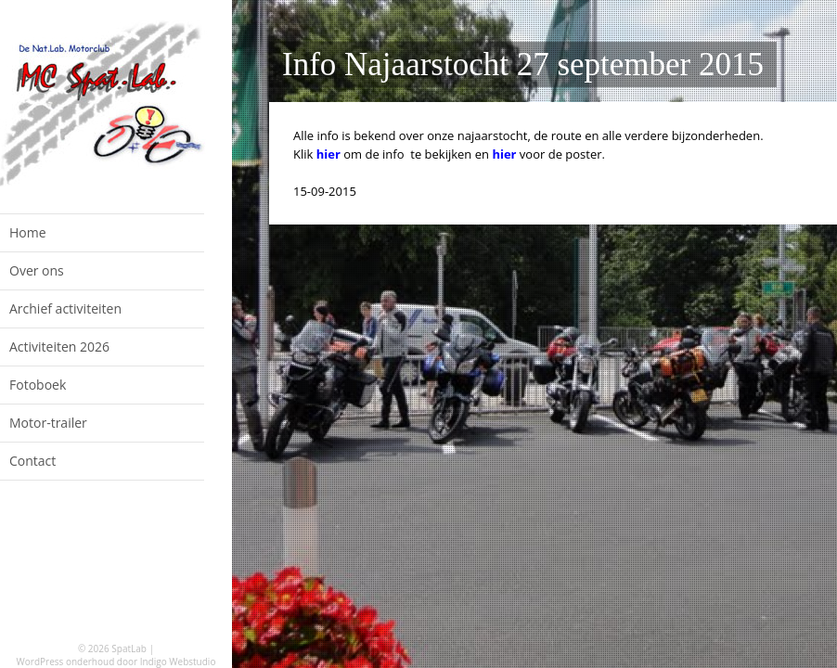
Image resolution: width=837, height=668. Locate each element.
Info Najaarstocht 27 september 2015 (523, 64)
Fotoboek (37, 384)
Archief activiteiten (65, 308)
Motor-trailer (48, 422)
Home (27, 232)
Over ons (36, 270)
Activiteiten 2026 (59, 346)
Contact (32, 460)
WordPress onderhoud (66, 661)
